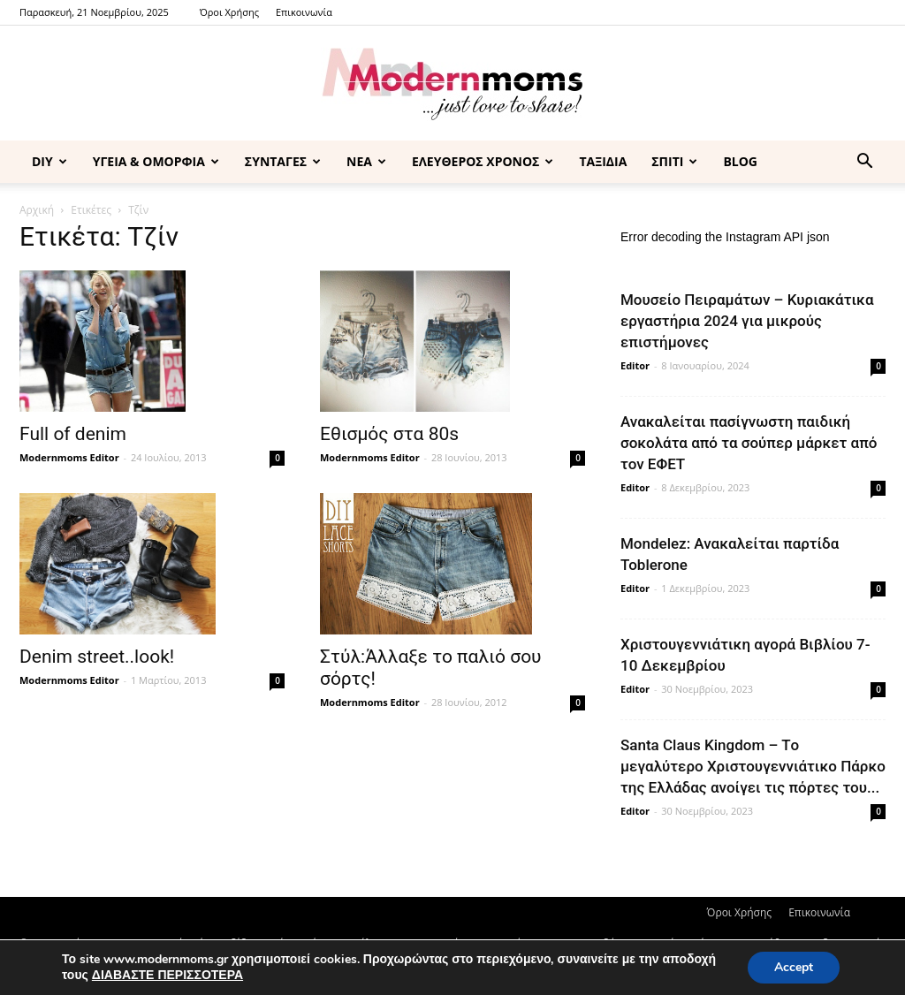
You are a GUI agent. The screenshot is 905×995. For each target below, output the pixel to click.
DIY (49, 161)
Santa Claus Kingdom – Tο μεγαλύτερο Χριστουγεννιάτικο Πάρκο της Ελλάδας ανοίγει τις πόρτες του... (753, 766)
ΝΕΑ (366, 161)
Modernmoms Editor (69, 457)
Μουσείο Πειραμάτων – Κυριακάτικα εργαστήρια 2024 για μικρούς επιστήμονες (747, 321)
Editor (635, 365)
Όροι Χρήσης (229, 12)
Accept (793, 967)
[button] (864, 163)
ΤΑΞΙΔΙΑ (603, 161)
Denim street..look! (96, 656)
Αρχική (36, 209)
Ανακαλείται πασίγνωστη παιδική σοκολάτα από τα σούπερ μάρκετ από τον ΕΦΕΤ (748, 443)
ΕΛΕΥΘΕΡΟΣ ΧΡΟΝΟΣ (482, 161)
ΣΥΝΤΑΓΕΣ (283, 161)
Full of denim (72, 433)
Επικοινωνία (304, 12)
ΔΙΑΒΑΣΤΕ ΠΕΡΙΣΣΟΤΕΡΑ (167, 975)
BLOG (740, 161)
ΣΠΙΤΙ (674, 161)
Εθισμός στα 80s (389, 433)
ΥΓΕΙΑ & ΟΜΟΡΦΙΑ (156, 161)
